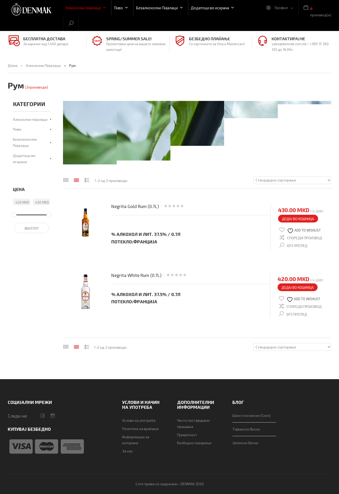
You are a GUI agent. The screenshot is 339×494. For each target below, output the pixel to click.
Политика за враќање (140, 428)
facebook (42, 415)
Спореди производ (304, 238)
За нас (127, 451)
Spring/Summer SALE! (129, 38)
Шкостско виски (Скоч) (251, 415)
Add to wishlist (304, 231)
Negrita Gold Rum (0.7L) (135, 206)
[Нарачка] (292, 180)
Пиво (121, 7)
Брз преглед (297, 246)
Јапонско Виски (245, 443)
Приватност (187, 435)
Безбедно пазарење (194, 443)
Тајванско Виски (246, 429)
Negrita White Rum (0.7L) (136, 275)
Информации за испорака (135, 440)
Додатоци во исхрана (212, 7)
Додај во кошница (298, 219)
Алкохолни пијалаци (86, 7)
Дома (12, 65)
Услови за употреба (138, 420)
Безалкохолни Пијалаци (159, 7)
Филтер (31, 228)
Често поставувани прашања (193, 423)
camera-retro (52, 415)
